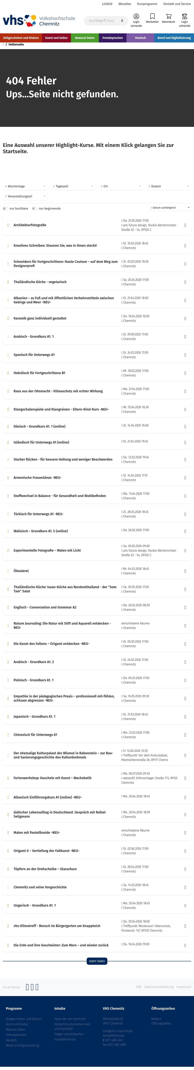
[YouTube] (37, 992)
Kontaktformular (65, 1042)
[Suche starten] (122, 21)
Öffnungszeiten (161, 1026)
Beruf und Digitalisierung (22, 1048)
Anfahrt (156, 1022)
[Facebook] (27, 992)
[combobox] (25, 189)
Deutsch (11, 1043)
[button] (185, 228)
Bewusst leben (15, 1033)
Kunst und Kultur (17, 1027)
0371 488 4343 (114, 1043)
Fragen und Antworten (69, 1037)
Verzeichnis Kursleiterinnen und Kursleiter (72, 1030)
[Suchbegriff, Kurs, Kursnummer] (106, 21)
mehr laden (97, 964)
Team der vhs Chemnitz (69, 1022)
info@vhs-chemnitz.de (118, 1034)
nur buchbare (19, 211)
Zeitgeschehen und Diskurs (24, 1022)
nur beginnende (50, 211)
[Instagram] (32, 992)
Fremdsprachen (16, 1038)
